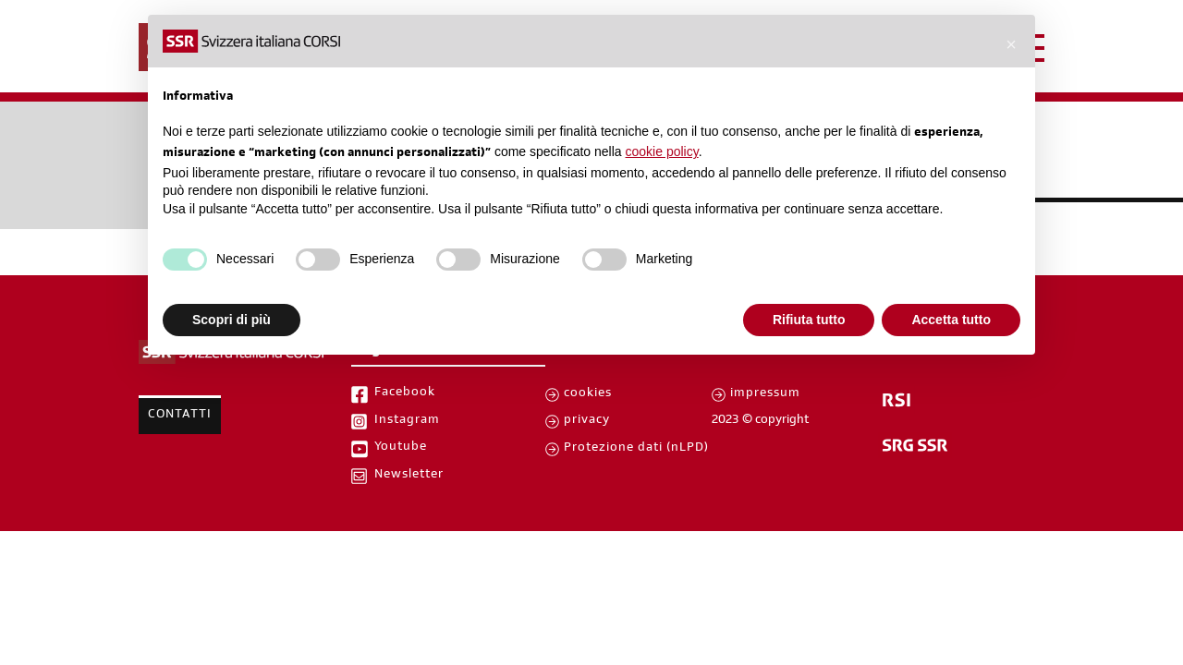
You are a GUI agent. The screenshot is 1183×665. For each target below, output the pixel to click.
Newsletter (409, 475)
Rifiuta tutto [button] (809, 319)
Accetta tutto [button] (951, 319)
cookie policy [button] (662, 151)
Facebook (404, 393)
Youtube (400, 447)
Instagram (407, 421)
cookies (588, 394)
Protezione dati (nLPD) (636, 448)
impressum (765, 394)
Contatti (180, 415)
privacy (587, 421)
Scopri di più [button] (231, 319)
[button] (1011, 44)
